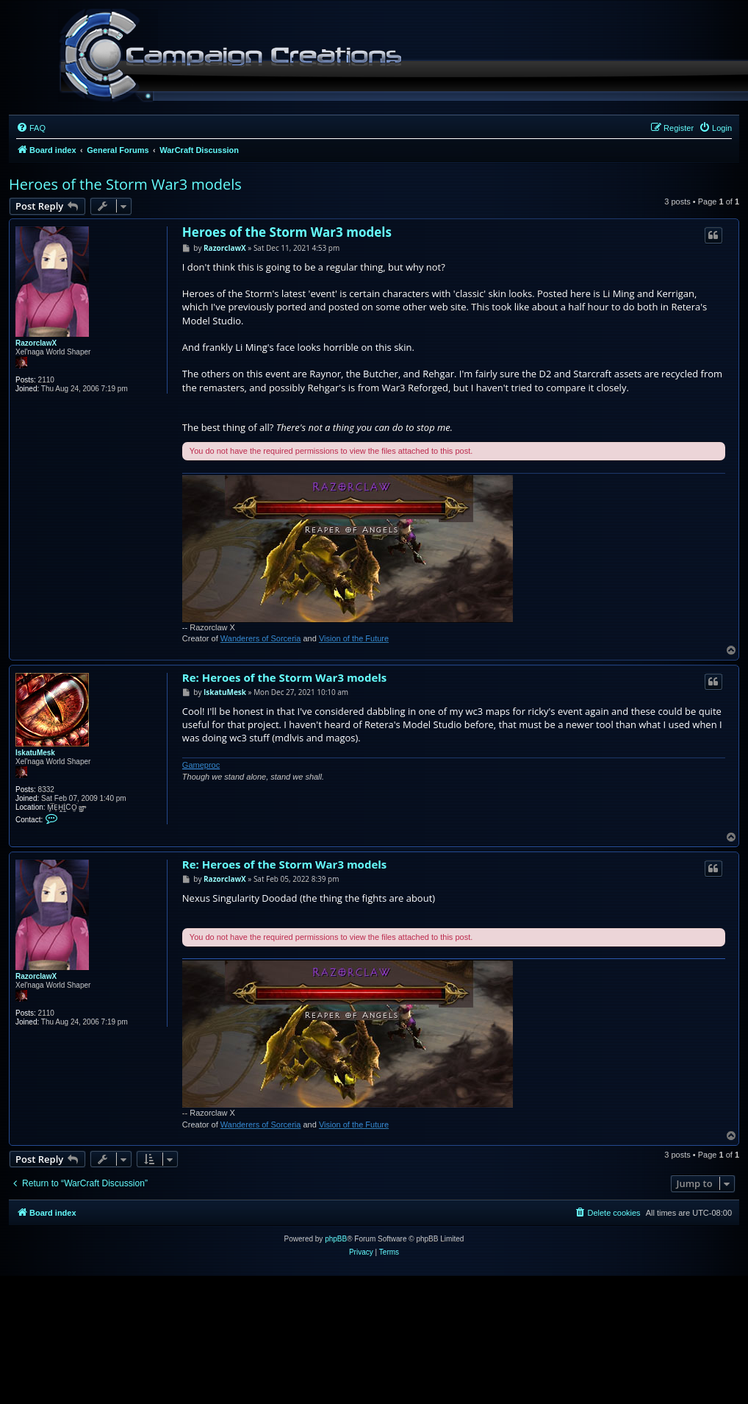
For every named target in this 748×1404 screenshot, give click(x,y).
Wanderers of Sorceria (260, 638)
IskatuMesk (35, 753)
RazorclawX (36, 343)
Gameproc (201, 764)
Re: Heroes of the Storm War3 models (284, 678)
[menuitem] (31, 128)
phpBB (336, 1239)
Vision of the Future (354, 638)
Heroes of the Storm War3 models (125, 184)
